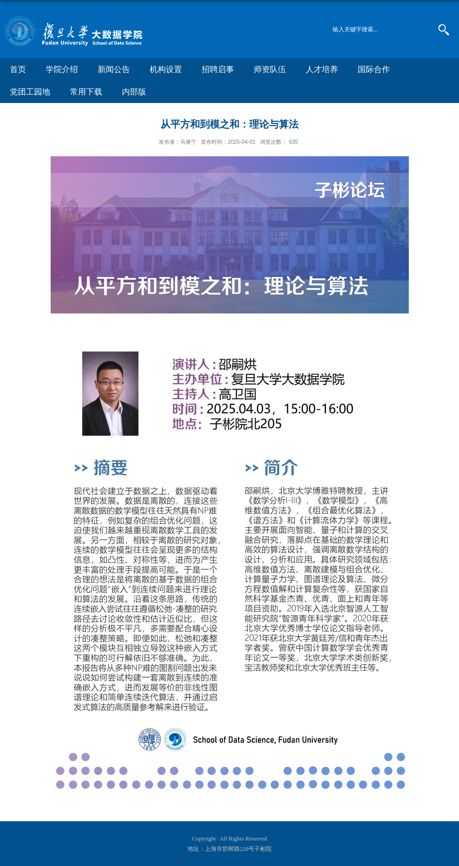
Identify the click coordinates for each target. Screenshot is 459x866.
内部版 (134, 91)
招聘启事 (218, 69)
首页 (18, 69)
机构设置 (166, 69)
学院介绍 (62, 69)
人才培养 (322, 69)
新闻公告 (114, 69)
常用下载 (86, 91)
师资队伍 (270, 69)
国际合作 (374, 69)
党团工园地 (30, 91)
